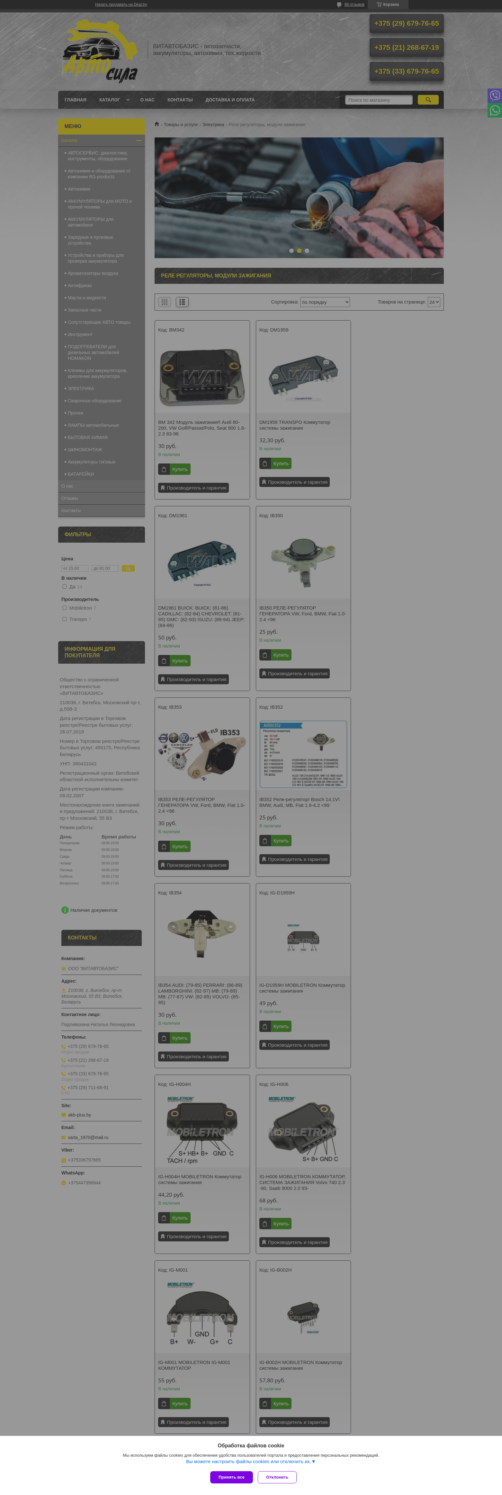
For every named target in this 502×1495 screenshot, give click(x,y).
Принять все (232, 1477)
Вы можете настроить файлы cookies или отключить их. (248, 1463)
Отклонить (279, 1477)
